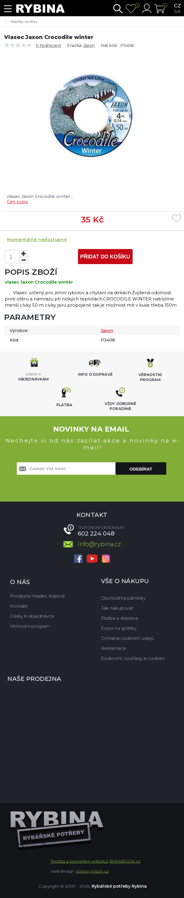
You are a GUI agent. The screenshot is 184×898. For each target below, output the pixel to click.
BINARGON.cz (125, 861)
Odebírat (140, 468)
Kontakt (19, 606)
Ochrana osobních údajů (127, 638)
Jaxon (89, 45)
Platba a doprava (119, 618)
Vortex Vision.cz (92, 871)
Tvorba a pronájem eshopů (79, 861)
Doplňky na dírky (24, 21)
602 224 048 (96, 533)
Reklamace (113, 648)
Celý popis (17, 201)
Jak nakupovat (117, 608)
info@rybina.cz (99, 544)
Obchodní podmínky (123, 598)
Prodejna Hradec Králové (37, 596)
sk (177, 11)
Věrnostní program (30, 626)
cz (177, 6)
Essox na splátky (118, 628)
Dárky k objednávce (32, 616)
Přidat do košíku (105, 257)
